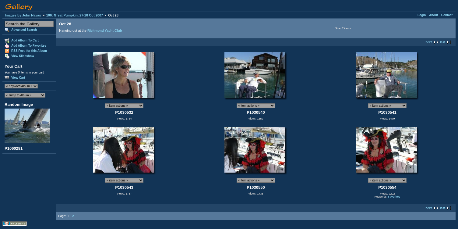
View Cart (18, 77)
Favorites (394, 196)
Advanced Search (24, 29)
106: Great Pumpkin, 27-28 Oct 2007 (74, 15)
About (433, 15)
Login (421, 15)
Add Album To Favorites (28, 45)
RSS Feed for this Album (29, 50)
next (428, 42)
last (442, 42)
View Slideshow (22, 56)
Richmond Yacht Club (104, 30)
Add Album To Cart (25, 40)
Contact (447, 15)
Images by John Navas (23, 15)
